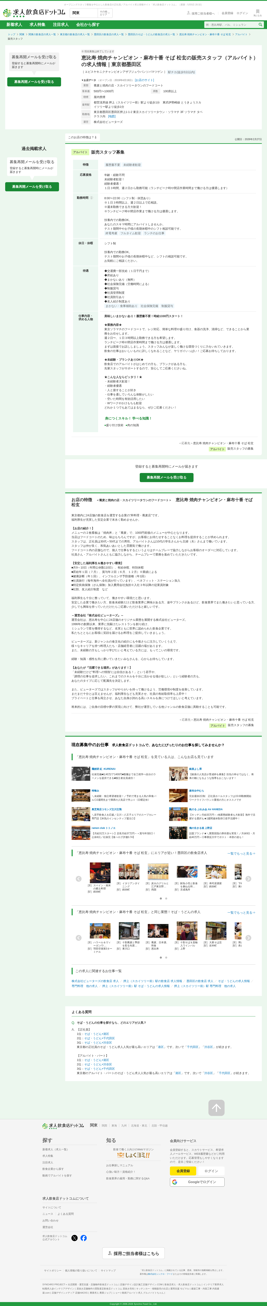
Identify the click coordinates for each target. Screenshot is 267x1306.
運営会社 (47, 1227)
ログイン (211, 1171)
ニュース (47, 1213)
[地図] (112, 116)
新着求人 (14, 24)
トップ (11, 34)
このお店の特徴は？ (81, 137)
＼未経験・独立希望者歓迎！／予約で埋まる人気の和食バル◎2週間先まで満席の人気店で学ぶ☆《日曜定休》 (124, 798)
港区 (161, 1047)
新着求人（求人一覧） (55, 1149)
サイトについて (51, 1207)
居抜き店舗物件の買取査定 (105, 1288)
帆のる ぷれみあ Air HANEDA (206, 809)
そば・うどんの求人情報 (234, 981)
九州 (124, 1125)
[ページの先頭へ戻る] (216, 1108)
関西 (104, 1125)
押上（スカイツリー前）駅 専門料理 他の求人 (205, 986)
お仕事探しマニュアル (119, 1165)
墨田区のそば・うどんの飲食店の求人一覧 (151, 34)
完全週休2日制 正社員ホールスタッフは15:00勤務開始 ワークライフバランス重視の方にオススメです (221, 798)
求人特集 (37, 24)
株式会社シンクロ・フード (160, 1274)
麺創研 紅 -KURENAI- (104, 769)
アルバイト (241, 34)
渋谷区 (208, 1047)
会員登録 (183, 1171)
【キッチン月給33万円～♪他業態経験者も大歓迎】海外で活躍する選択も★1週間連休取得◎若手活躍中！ (222, 816)
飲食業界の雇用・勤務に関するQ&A (127, 1178)
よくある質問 (66, 1213)
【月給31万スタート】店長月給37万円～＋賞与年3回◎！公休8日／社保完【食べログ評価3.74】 (124, 835)
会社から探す (88, 24)
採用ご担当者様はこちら (136, 1253)
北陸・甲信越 (160, 1125)
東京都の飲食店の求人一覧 (75, 34)
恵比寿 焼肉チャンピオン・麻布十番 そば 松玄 (205, 34)
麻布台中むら (196, 790)
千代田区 (192, 1047)
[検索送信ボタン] (260, 25)
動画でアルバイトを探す (57, 1175)
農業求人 (100, 1292)
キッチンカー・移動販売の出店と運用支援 (162, 1288)
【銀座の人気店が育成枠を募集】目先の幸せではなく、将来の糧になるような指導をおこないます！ (221, 776)
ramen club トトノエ (103, 828)
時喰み (95, 790)
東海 (114, 1125)
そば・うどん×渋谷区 (98, 1042)
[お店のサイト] (144, 80)
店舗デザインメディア (70, 1292)
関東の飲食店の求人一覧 (42, 34)
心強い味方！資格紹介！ (121, 1171)
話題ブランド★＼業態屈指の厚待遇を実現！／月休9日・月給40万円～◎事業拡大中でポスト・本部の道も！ (222, 835)
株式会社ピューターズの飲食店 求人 (95, 981)
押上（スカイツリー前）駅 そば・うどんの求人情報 (136, 986)
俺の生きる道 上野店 (200, 828)
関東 (21, 34)
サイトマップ (108, 1270)
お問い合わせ (50, 1220)
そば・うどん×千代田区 (99, 1038)
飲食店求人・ (183, 1284)
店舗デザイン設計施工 (141, 1284)
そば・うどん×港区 (96, 1034)
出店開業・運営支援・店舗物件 (93, 1284)
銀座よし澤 (195, 769)
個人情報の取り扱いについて (81, 1270)
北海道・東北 (139, 1125)
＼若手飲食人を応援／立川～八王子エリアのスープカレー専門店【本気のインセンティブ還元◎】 (124, 816)
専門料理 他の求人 (85, 986)
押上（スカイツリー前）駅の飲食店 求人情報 (152, 981)
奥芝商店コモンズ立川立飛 (106, 809)
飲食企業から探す (53, 1168)
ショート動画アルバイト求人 (138, 1292)
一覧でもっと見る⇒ (241, 853)
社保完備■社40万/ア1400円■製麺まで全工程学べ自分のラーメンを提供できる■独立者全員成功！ (124, 776)
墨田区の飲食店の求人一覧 (109, 34)
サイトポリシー (52, 1270)
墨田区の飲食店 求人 (199, 981)
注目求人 (61, 24)
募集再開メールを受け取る (34, 82)
